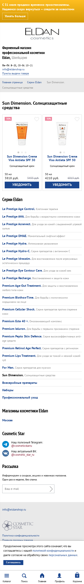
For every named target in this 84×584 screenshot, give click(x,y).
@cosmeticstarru (21, 445)
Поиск (24, 581)
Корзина (77, 581)
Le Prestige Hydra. (14, 243)
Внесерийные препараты (19, 383)
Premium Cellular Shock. (18, 309)
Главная (42, 581)
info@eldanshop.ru (13, 69)
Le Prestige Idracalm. (16, 259)
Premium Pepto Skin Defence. (22, 336)
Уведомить (22, 185)
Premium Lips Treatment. (19, 356)
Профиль (60, 581)
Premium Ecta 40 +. (15, 321)
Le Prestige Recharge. (16, 278)
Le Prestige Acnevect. (16, 224)
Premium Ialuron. (14, 329)
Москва (7, 420)
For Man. (8, 368)
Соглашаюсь (13, 562)
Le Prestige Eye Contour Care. (22, 270)
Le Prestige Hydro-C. (16, 251)
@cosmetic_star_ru (22, 454)
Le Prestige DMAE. (14, 236)
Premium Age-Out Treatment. (21, 286)
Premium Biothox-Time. (18, 297)
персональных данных (63, 555)
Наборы (7, 390)
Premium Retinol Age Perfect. (21, 348)
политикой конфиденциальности (53, 550)
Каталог (7, 581)
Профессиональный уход (20, 397)
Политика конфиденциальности (20, 535)
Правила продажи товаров (17, 540)
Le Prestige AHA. (13, 216)
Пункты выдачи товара (15, 73)
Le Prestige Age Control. (18, 209)
